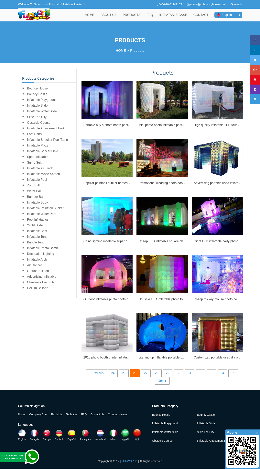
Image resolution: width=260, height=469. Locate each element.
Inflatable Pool (37, 179)
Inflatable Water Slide (42, 111)
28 (156, 373)
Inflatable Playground (42, 99)
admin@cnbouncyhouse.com (208, 4)
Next (161, 380)
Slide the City (37, 117)
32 (200, 373)
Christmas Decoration (42, 282)
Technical (71, 414)
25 (123, 373)
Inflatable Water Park (41, 214)
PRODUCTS (131, 17)
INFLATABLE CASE (173, 17)
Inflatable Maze (38, 145)
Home (21, 414)
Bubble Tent (35, 242)
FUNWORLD (129, 461)
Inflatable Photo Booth (42, 248)
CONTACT (200, 17)
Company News (117, 414)
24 (113, 373)
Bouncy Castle (37, 94)
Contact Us (97, 414)
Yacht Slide (35, 225)
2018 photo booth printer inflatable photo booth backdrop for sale (128, 357)
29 (167, 373)
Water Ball (34, 191)
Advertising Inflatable (41, 276)
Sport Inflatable (37, 156)
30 (178, 373)
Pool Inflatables (38, 219)
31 (189, 373)
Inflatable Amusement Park (46, 128)
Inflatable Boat (37, 231)
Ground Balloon (38, 271)
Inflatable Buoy (37, 202)
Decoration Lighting (40, 253)
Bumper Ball (35, 196)
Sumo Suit (34, 162)
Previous (97, 373)
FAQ (150, 17)
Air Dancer (34, 265)
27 (145, 373)
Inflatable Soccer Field (42, 151)
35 (233, 373)
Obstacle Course (38, 122)
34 (222, 373)
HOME (89, 17)
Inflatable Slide (37, 105)
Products (137, 50)
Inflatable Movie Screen (43, 174)
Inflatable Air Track (40, 168)
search (238, 4)
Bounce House (37, 88)
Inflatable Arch (37, 259)
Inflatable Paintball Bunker (45, 208)
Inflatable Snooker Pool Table (47, 139)
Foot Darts (34, 134)
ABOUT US (109, 17)
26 (134, 373)
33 (211, 373)
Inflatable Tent (37, 236)
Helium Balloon (37, 288)
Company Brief (38, 414)
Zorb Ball (33, 185)
